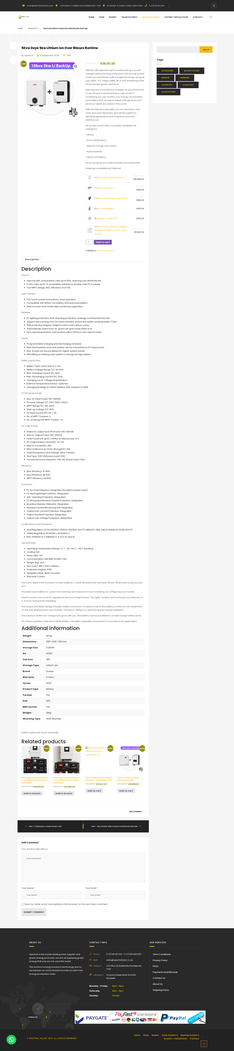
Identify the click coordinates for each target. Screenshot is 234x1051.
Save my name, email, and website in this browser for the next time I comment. (66, 904)
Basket (113, 17)
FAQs (155, 966)
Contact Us (159, 978)
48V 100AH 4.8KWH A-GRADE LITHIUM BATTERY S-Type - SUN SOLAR (111, 230)
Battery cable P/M (107, 218)
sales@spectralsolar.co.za (40, 6)
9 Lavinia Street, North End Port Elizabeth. (121, 977)
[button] (76, 66)
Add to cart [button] (94, 790)
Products (33, 28)
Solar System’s (129, 17)
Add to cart (103, 242)
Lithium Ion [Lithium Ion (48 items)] (167, 85)
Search (206, 49)
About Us (157, 984)
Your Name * (28, 888)
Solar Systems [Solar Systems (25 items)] (169, 92)
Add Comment (137, 811)
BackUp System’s (151, 17)
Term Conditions (162, 954)
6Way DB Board (106, 187)
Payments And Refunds (165, 972)
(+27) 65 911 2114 (156, 6)
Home (91, 17)
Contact (198, 17)
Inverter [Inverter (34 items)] (165, 77)
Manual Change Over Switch (112, 198)
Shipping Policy (161, 990)
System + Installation (176, 17)
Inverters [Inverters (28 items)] (184, 77)
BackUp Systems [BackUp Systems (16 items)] (191, 70)
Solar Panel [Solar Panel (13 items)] (188, 85)
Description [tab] (32, 259)
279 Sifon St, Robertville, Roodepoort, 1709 (80, 6)
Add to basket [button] (32, 793)
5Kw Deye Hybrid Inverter (111, 177)
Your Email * (91, 888)
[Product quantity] (89, 242)
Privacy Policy (160, 960)
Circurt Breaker (106, 208)
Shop (101, 17)
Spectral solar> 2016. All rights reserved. (53, 1038)
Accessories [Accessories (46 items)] (167, 70)
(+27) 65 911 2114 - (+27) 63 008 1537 (124, 954)
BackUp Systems (105, 250)
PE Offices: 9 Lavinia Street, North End (124, 6)
